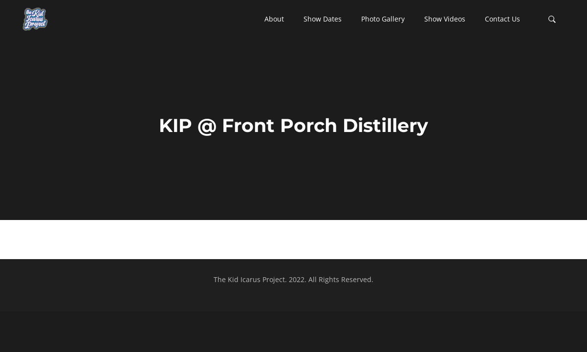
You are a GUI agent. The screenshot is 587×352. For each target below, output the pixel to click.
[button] (274, 19)
